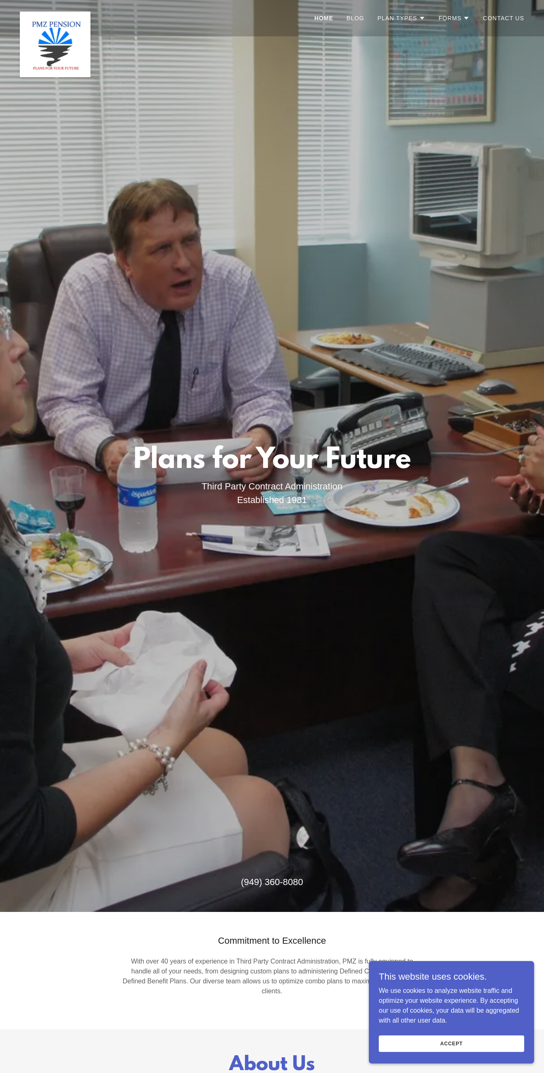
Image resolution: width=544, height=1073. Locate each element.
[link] (55, 18)
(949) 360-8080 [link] (272, 882)
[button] (401, 18)
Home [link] (323, 18)
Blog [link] (355, 18)
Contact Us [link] (503, 18)
